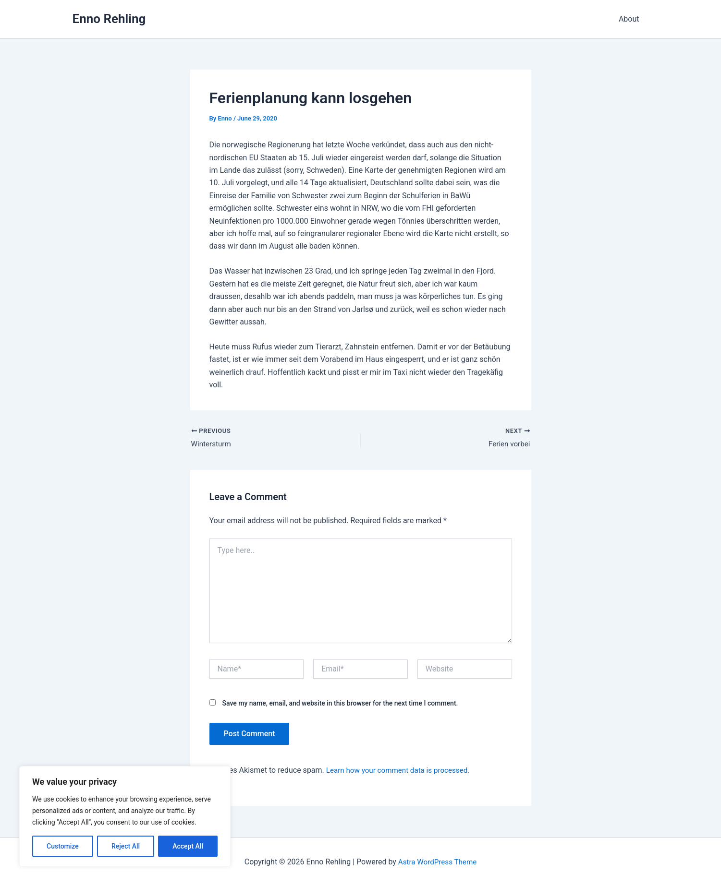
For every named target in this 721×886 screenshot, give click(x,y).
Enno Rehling (109, 19)
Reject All (125, 846)
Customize (63, 846)
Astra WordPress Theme (437, 861)
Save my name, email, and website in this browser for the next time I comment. (340, 704)
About (631, 19)
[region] (125, 816)
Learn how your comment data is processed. (401, 771)
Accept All (187, 846)
